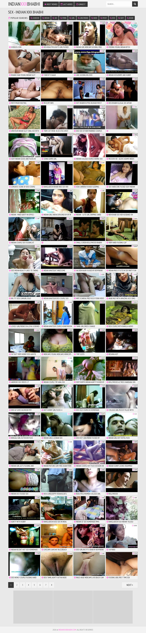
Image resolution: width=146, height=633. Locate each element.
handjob (35, 18)
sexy (121, 18)
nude (94, 18)
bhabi (130, 18)
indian (45, 18)
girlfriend (83, 18)
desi (112, 18)
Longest (81, 4)
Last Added (66, 4)
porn (63, 18)
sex (55, 18)
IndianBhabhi (24, 4)
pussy (103, 18)
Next (130, 585)
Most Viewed (50, 4)
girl (72, 18)
